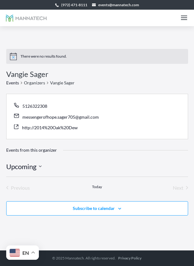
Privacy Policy (129, 258)
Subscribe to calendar (94, 208)
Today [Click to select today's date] (97, 186)
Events (12, 82)
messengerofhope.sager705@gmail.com (60, 117)
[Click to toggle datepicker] (24, 166)
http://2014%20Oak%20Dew (50, 127)
